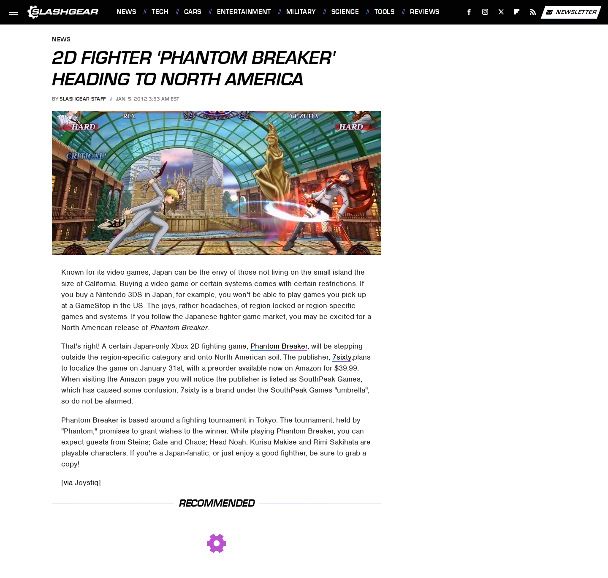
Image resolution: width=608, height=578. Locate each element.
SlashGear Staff (83, 99)
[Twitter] (501, 12)
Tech (160, 12)
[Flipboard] (517, 12)
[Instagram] (485, 12)
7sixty (341, 357)
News (126, 12)
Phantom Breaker (278, 346)
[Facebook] (469, 12)
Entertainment (244, 12)
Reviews (425, 12)
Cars (192, 12)
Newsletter (570, 12)
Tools (385, 12)
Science (345, 12)
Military (301, 12)
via (68, 482)
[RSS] (533, 12)
